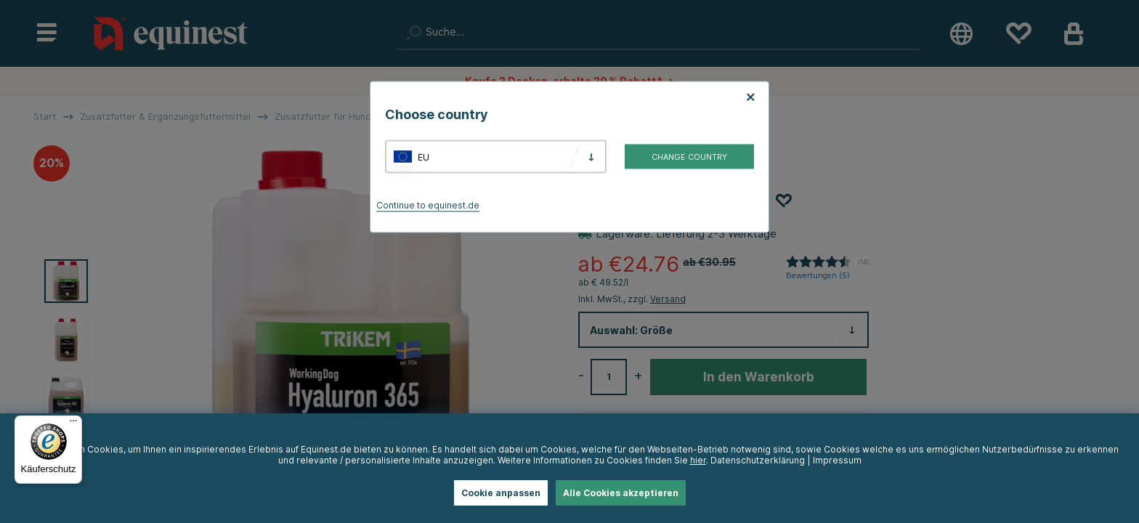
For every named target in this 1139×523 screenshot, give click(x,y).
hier (698, 460)
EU (423, 156)
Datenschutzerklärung (757, 460)
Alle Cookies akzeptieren (620, 492)
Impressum (837, 460)
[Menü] (73, 424)
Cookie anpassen (500, 492)
